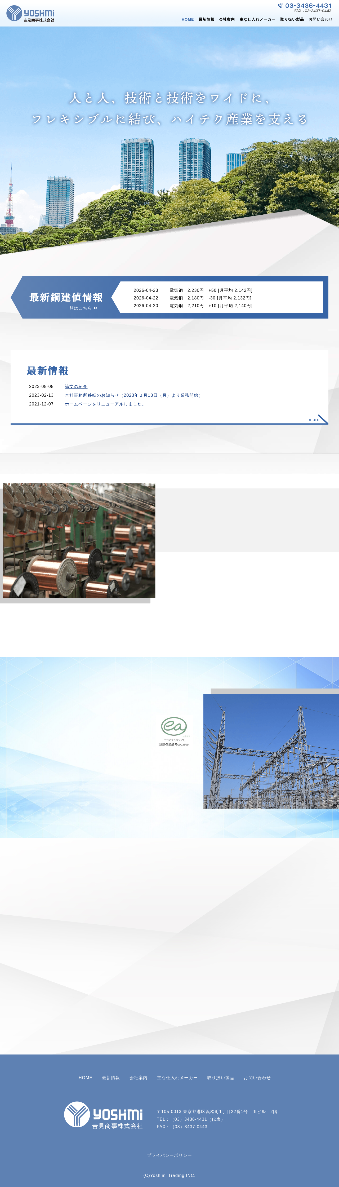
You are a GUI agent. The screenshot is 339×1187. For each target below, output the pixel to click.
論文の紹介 (76, 386)
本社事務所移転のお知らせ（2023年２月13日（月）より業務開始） (134, 395)
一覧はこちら (78, 308)
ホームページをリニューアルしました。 (105, 404)
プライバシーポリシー (169, 1155)
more (314, 419)
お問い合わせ (321, 19)
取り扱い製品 (292, 19)
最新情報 (207, 19)
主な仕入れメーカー (258, 19)
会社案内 (227, 19)
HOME (188, 19)
